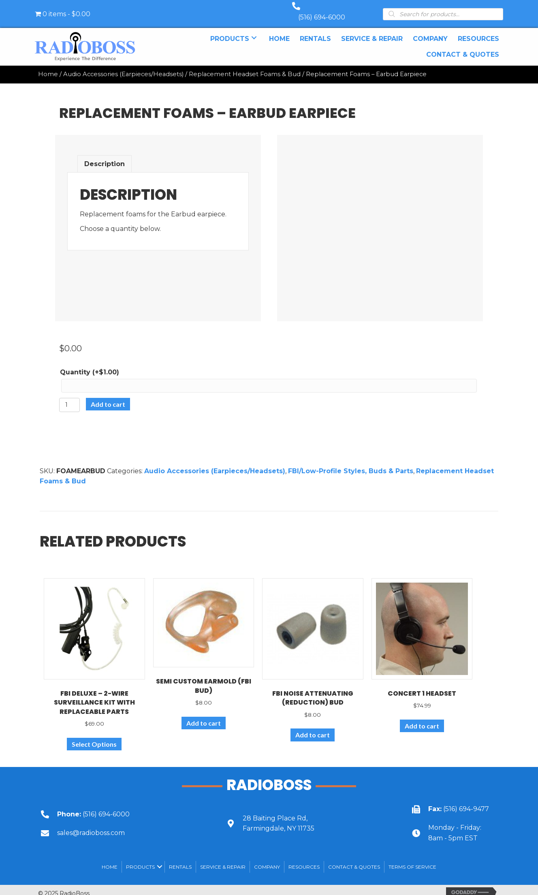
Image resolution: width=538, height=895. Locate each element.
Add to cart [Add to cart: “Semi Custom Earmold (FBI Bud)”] (203, 715)
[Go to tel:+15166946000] (121, 806)
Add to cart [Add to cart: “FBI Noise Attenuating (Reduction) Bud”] (312, 727)
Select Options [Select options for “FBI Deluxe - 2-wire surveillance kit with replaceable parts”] (94, 736)
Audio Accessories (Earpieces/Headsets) (123, 66)
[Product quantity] (69, 397)
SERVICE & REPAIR (223, 859)
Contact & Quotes (354, 859)
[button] (254, 29)
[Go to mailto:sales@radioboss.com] (121, 824)
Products (140, 859)
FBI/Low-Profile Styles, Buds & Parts (350, 463)
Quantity (89, 364)
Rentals (180, 859)
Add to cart (108, 396)
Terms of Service (412, 859)
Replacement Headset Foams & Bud (245, 66)
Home (48, 66)
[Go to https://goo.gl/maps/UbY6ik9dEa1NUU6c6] (307, 815)
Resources (304, 859)
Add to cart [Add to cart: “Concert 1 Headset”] (422, 718)
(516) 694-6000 (329, 9)
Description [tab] (104, 156)
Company (267, 859)
